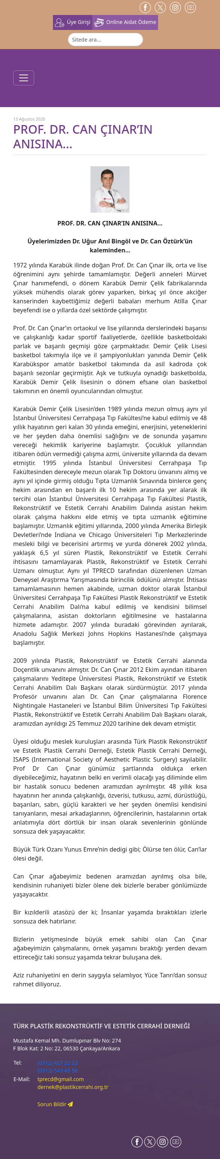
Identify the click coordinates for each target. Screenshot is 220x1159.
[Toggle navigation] (23, 77)
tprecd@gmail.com (61, 1079)
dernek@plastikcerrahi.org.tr (73, 1086)
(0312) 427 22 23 (58, 1062)
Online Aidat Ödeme (125, 22)
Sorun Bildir (55, 1104)
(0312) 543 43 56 (58, 1070)
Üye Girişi (72, 22)
